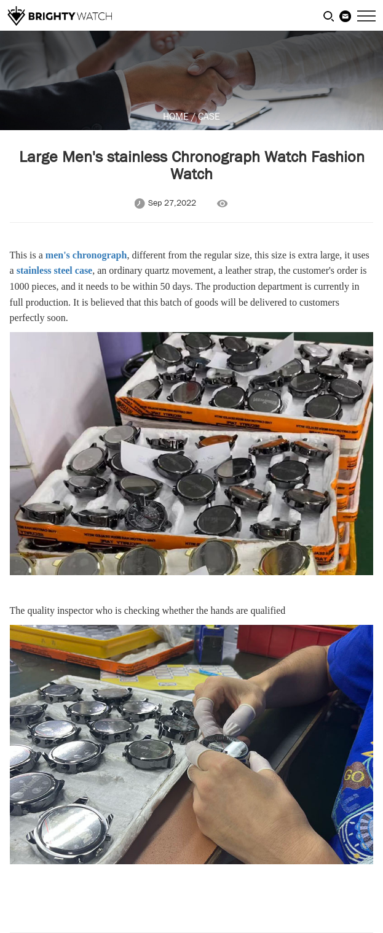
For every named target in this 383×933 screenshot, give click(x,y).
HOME (176, 116)
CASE (209, 116)
